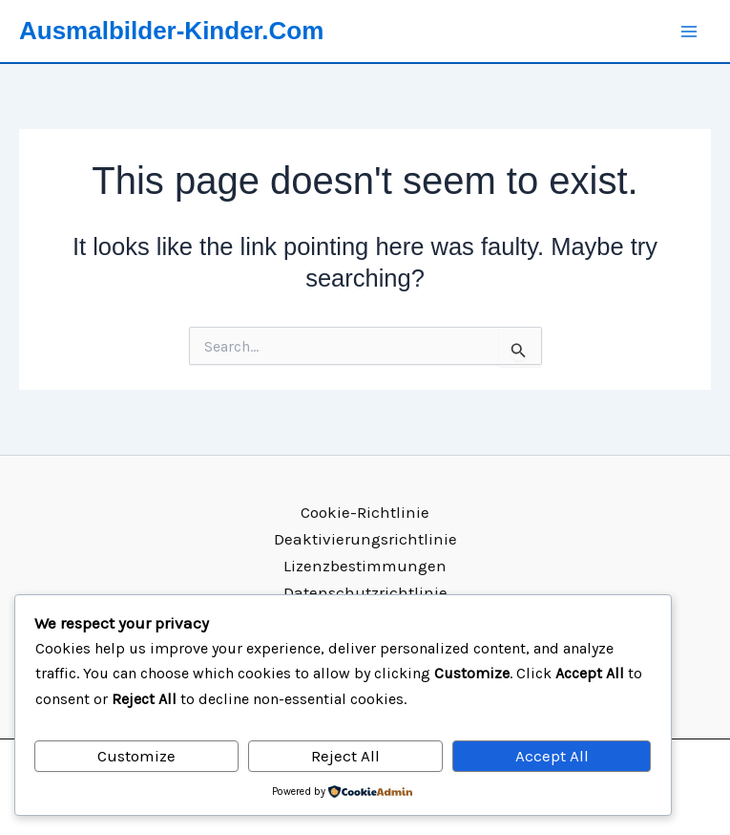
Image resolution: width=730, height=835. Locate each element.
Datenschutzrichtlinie (365, 592)
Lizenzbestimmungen (365, 565)
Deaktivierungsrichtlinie (365, 538)
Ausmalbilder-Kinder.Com (171, 30)
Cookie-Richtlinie (365, 512)
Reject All (345, 755)
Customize (136, 755)
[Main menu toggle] (690, 32)
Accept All (552, 755)
